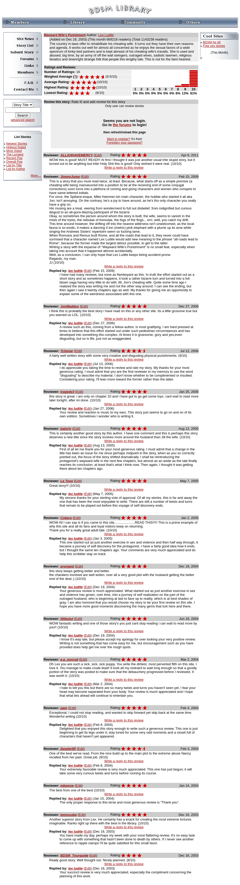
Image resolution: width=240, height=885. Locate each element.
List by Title (14, 165)
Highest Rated (16, 147)
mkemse (67, 785)
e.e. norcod (69, 659)
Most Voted (14, 151)
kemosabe (68, 815)
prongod (67, 566)
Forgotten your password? (124, 142)
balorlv (65, 429)
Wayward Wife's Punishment (65, 35)
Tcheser (66, 351)
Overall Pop (14, 162)
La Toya (66, 481)
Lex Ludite (106, 35)
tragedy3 (67, 392)
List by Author (15, 169)
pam (63, 708)
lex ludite (75, 271)
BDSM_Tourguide (74, 855)
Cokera (66, 518)
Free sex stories (214, 46)
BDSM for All (211, 42)
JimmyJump (70, 176)
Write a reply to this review (123, 167)
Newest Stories (16, 143)
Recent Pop (14, 158)
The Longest (14, 154)
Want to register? (118, 139)
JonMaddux (69, 306)
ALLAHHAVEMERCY (76, 155)
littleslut (66, 619)
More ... (36, 175)
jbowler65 (68, 749)
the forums (122, 125)
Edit (98, 155)
